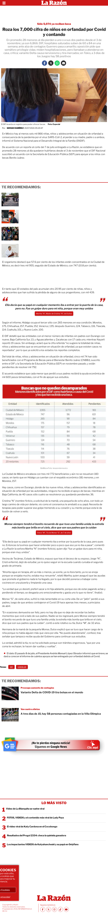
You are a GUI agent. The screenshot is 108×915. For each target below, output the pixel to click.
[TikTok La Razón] (60, 909)
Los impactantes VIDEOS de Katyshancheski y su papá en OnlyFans (42, 844)
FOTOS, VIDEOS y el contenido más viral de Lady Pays (35, 817)
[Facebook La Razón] (44, 63)
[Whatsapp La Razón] (57, 63)
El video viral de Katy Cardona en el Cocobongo (32, 826)
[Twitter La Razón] (50, 63)
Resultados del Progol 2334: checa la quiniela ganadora (36, 835)
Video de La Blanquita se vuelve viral (25, 808)
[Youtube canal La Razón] (66, 909)
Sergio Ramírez (15, 128)
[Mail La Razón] (63, 63)
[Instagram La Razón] (54, 909)
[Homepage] (54, 3)
